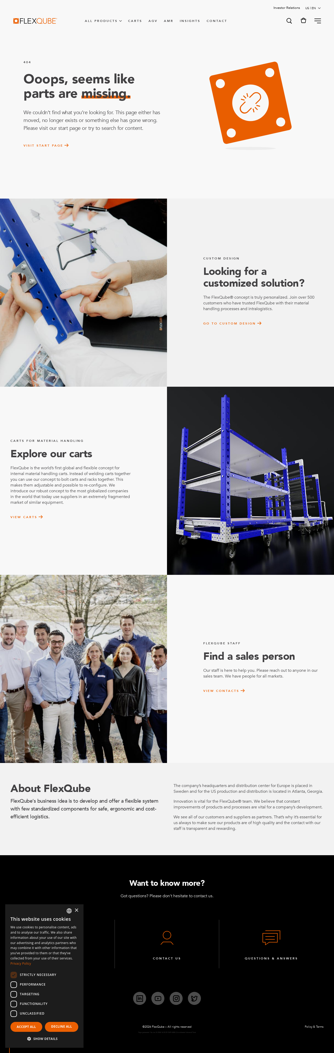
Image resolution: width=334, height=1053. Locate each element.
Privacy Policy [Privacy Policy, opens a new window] (20, 963)
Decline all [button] (61, 1026)
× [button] (76, 910)
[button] (288, 21)
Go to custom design (229, 323)
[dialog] (44, 976)
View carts (23, 517)
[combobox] (69, 910)
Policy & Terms (314, 1027)
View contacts (221, 691)
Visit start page (43, 145)
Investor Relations (286, 7)
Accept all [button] (26, 1027)
